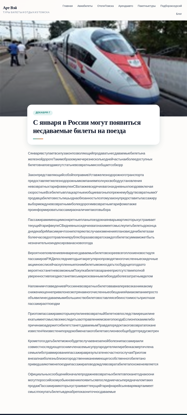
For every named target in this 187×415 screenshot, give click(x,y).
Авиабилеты (85, 6)
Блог (179, 14)
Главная (68, 6)
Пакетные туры (147, 6)
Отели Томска (105, 6)
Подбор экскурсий (171, 6)
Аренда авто (125, 6)
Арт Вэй (10, 8)
